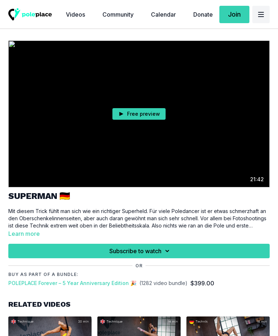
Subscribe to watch (140, 251)
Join (234, 14)
